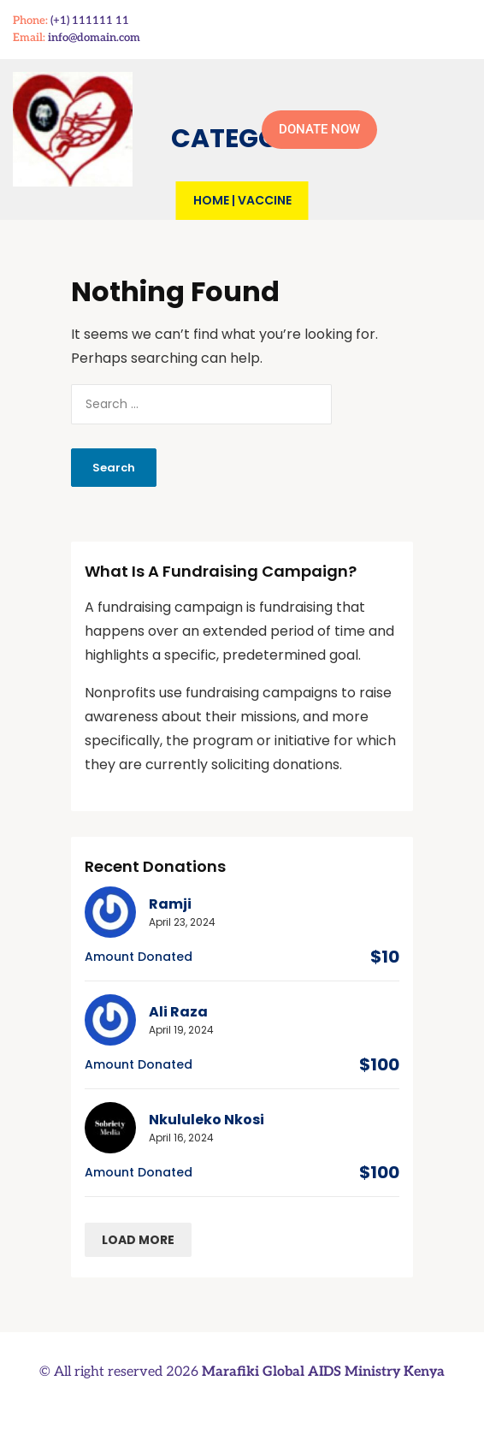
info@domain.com (94, 37)
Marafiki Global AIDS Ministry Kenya (323, 1372)
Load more (138, 1239)
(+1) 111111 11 (89, 20)
